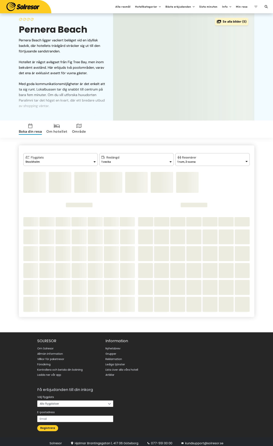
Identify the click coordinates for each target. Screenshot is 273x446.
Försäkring (44, 362)
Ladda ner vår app (49, 372)
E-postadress (46, 409)
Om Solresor (45, 348)
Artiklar (109, 372)
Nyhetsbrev (112, 348)
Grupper (110, 353)
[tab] (31, 129)
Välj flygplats (45, 394)
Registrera (47, 424)
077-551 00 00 (159, 440)
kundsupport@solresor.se (202, 440)
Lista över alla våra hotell (121, 367)
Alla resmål (123, 6)
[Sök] (266, 6)
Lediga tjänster (115, 362)
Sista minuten (208, 6)
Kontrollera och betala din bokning (60, 367)
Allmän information (50, 353)
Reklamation (113, 358)
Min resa (242, 6)
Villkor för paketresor (50, 358)
